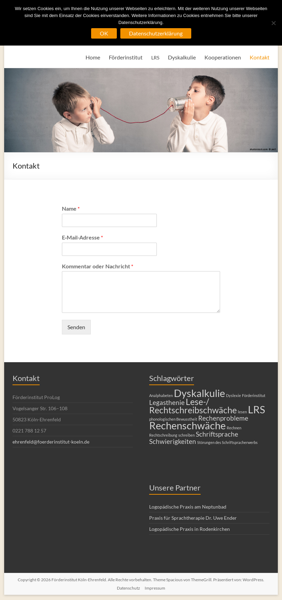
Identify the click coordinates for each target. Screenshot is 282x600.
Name (71, 208)
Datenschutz (128, 588)
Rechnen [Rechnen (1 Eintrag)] (234, 427)
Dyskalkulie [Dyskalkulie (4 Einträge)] (199, 393)
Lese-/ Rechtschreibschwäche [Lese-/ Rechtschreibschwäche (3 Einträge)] (193, 406)
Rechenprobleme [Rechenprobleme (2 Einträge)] (223, 418)
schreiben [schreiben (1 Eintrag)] (186, 435)
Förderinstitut (126, 57)
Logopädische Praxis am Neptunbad (187, 507)
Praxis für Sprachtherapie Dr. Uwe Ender (193, 518)
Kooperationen (222, 57)
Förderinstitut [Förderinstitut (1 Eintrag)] (253, 395)
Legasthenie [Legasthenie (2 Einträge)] (167, 402)
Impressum (155, 588)
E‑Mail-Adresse (82, 237)
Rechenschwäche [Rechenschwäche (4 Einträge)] (187, 425)
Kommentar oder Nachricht (97, 266)
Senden (76, 327)
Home (93, 57)
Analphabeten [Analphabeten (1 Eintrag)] (161, 395)
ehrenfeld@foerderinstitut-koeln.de (51, 442)
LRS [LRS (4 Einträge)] (256, 409)
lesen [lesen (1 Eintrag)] (242, 412)
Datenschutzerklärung (156, 33)
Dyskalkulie (182, 57)
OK (104, 33)
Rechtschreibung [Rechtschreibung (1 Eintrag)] (163, 435)
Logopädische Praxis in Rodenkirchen (189, 529)
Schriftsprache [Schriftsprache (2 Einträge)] (217, 434)
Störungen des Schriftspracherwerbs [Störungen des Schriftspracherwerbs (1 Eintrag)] (227, 442)
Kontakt (259, 57)
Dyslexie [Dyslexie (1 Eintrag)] (233, 395)
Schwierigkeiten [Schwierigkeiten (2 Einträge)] (172, 441)
